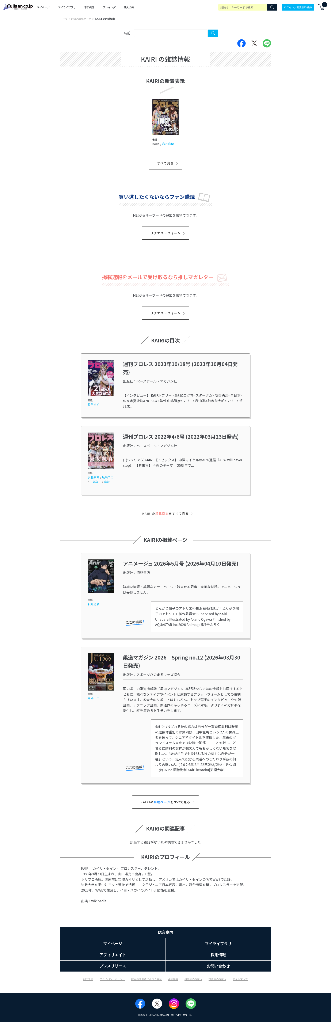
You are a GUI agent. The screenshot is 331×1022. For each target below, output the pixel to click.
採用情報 (218, 955)
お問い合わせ (218, 966)
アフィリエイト (112, 955)
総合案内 (165, 932)
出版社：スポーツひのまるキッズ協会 (151, 674)
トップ (64, 19)
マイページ (43, 7)
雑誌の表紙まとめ (81, 19)
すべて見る (168, 163)
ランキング (109, 7)
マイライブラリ (67, 7)
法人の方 (129, 7)
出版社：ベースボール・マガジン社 (150, 381)
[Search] (272, 7)
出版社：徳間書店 (136, 572)
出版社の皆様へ (193, 979)
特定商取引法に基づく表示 (146, 979)
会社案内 (173, 979)
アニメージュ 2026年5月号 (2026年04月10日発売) (180, 563)
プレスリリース (112, 966)
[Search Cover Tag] (213, 33)
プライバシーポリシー (112, 979)
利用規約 (88, 979)
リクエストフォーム (168, 233)
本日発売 (89, 7)
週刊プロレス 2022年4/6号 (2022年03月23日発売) (181, 436)
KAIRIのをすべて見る (168, 513)
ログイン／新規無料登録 (298, 7)
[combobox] (171, 33)
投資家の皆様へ (217, 979)
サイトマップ (240, 979)
